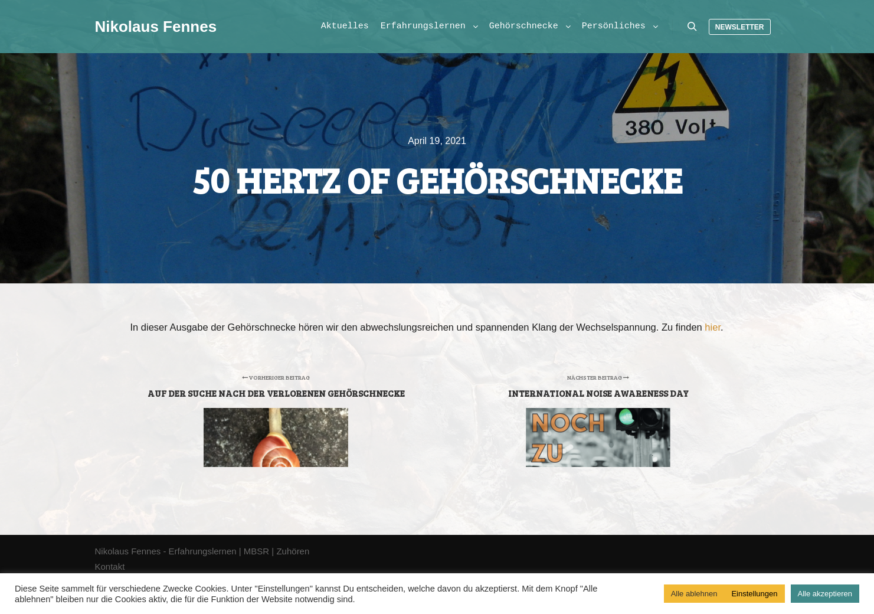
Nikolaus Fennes (154, 26)
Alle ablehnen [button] (694, 593)
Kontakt (110, 566)
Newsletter (739, 27)
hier (713, 327)
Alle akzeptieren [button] (825, 593)
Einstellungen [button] (754, 593)
